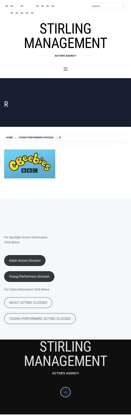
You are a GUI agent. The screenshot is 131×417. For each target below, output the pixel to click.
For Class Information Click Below (26, 289)
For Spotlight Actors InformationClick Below (25, 239)
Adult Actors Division (25, 260)
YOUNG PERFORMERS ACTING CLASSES (40, 319)
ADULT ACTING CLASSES (28, 302)
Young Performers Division (29, 276)
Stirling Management (65, 36)
